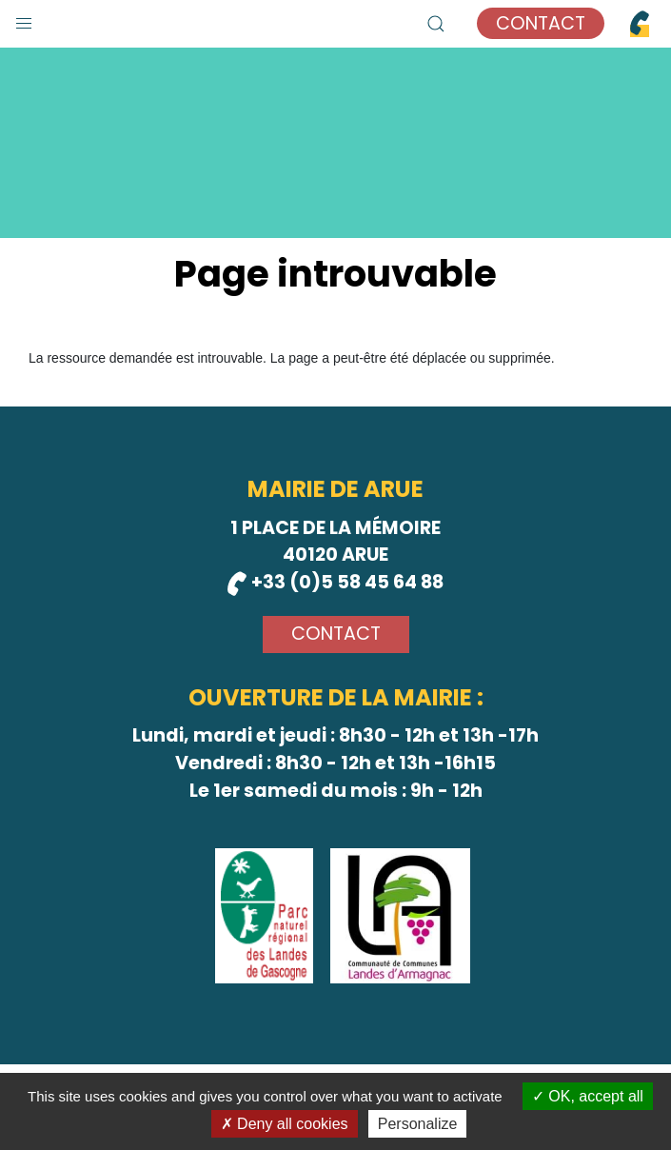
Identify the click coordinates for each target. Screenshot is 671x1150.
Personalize (418, 1124)
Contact (540, 23)
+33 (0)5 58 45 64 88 (335, 582)
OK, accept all (587, 1096)
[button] (23, 19)
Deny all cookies (284, 1124)
